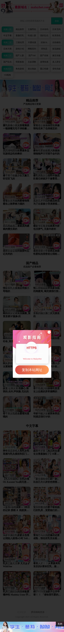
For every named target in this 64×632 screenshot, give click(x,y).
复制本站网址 (32, 370)
